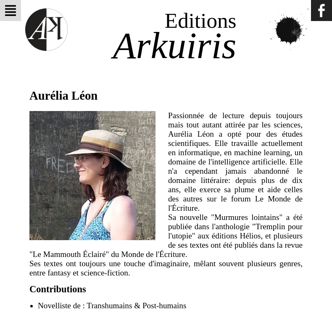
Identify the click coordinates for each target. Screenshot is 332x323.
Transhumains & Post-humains (136, 305)
